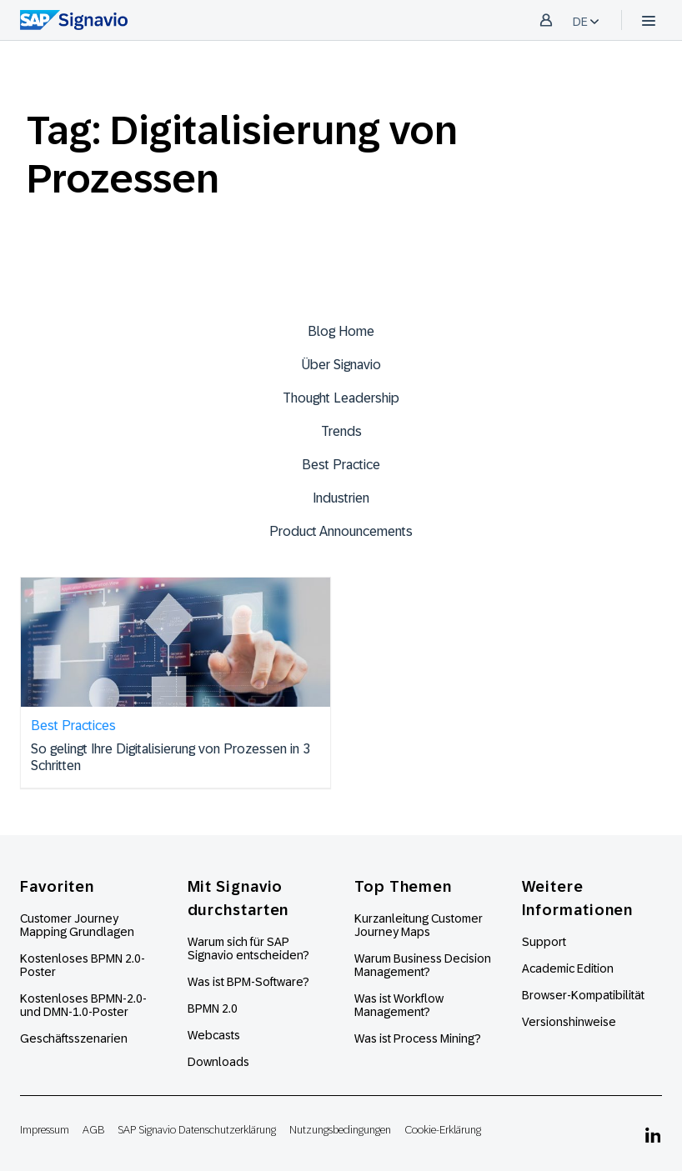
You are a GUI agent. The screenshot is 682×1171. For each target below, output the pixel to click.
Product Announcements (341, 531)
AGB (93, 1129)
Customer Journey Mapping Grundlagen (77, 925)
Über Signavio (341, 365)
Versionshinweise (569, 1021)
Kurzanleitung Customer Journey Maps (418, 925)
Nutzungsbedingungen (340, 1129)
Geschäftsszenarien (74, 1038)
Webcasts (214, 1035)
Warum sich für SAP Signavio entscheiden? (248, 948)
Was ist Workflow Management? (399, 1005)
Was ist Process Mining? (417, 1038)
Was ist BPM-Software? (248, 981)
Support (544, 941)
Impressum (44, 1129)
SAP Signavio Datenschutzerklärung (197, 1129)
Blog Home (341, 331)
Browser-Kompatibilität (583, 995)
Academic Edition (568, 968)
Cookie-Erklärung (442, 1129)
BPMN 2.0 (213, 1008)
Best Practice (341, 465)
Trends (341, 431)
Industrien (341, 498)
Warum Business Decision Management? (422, 965)
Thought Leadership (341, 398)
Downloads (218, 1061)
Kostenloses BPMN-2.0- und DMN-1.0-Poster (83, 1005)
